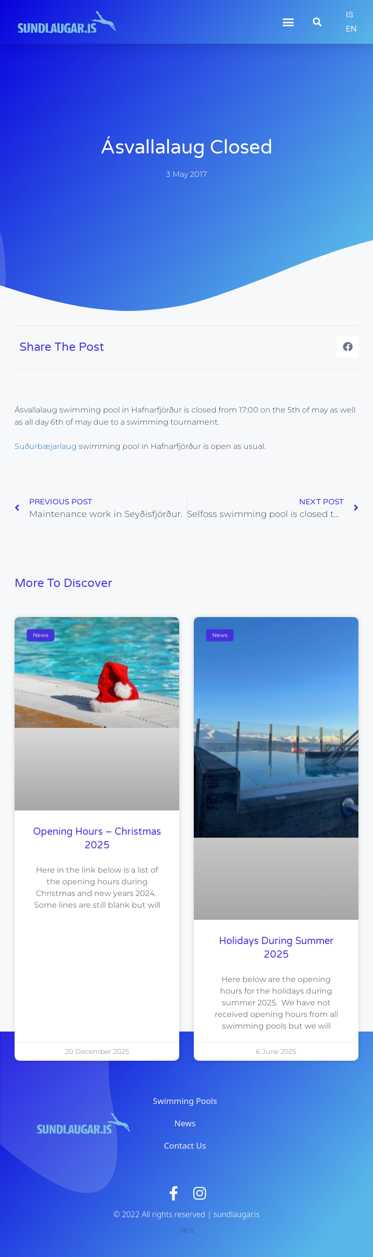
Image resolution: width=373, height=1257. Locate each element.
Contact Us (185, 1145)
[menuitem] (349, 15)
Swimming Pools (185, 1100)
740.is (186, 1230)
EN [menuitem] (351, 29)
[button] (288, 22)
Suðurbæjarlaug (47, 446)
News (185, 1123)
